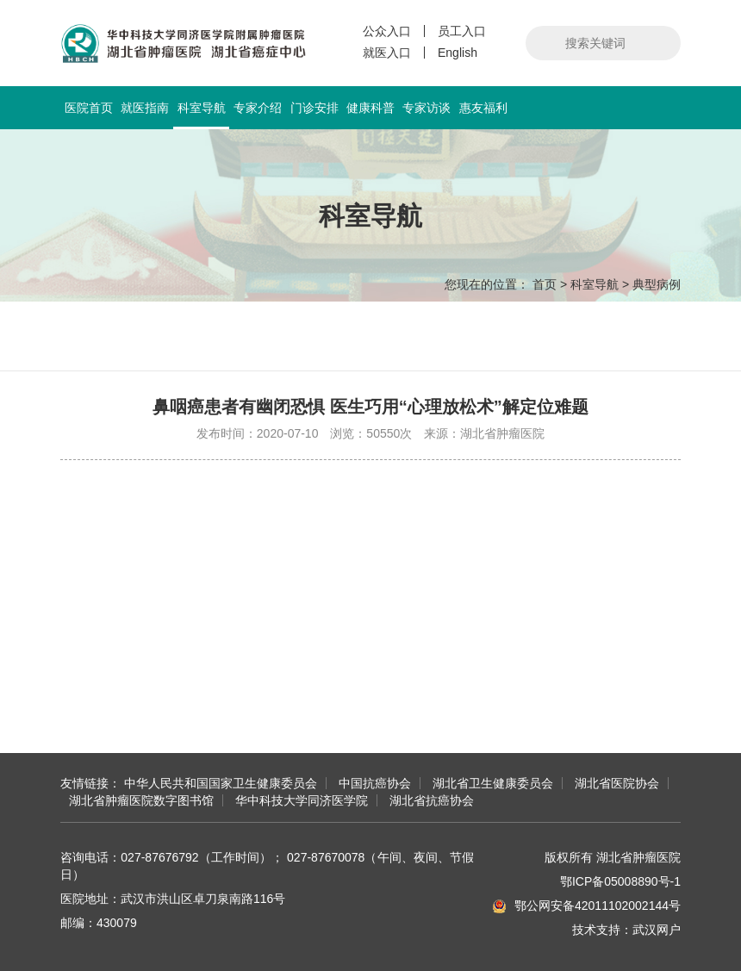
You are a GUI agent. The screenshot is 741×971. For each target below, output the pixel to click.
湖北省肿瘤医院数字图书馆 (141, 800)
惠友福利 (483, 108)
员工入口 (462, 31)
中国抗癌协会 (375, 783)
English (457, 53)
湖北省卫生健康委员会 (493, 783)
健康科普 (370, 108)
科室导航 (201, 115)
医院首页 (89, 108)
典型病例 (656, 284)
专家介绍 (258, 108)
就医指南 (145, 108)
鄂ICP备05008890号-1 (620, 881)
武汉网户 (656, 930)
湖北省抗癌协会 (431, 800)
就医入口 (387, 53)
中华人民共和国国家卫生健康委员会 (220, 783)
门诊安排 (314, 108)
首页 (544, 284)
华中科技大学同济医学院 (301, 800)
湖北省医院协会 (617, 783)
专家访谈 (426, 108)
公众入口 (387, 31)
